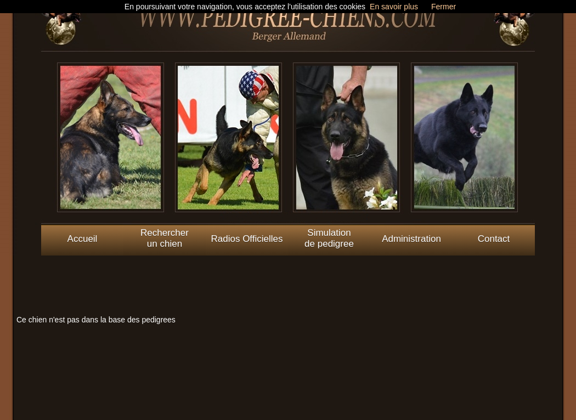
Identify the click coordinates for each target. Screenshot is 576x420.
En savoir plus (394, 6)
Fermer (443, 6)
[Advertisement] (288, 280)
